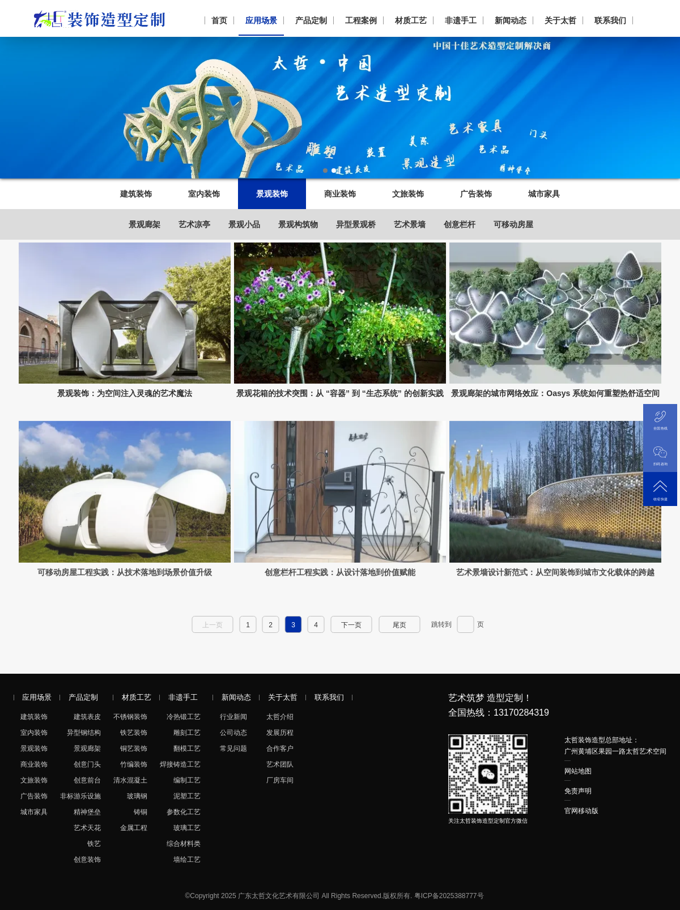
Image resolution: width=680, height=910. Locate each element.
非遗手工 (461, 20)
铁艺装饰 (133, 733)
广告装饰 (476, 193)
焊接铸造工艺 (180, 764)
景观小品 (244, 224)
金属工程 (133, 828)
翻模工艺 (187, 748)
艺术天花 (87, 828)
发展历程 (280, 733)
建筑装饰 (136, 193)
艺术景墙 (410, 224)
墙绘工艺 (187, 860)
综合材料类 (184, 844)
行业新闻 (233, 717)
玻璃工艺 (187, 828)
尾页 (399, 625)
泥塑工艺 (187, 796)
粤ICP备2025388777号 (449, 896)
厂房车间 (280, 780)
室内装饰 (204, 193)
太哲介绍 (280, 717)
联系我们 (610, 20)
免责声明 (578, 791)
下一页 (351, 625)
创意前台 (87, 780)
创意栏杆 (459, 224)
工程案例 (361, 20)
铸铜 (140, 812)
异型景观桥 (356, 224)
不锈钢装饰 (130, 717)
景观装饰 (272, 193)
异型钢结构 (84, 733)
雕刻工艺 (187, 733)
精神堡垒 (87, 812)
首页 (219, 20)
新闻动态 (510, 20)
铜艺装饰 (133, 748)
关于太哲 (560, 20)
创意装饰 (87, 860)
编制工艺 (187, 780)
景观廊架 (144, 224)
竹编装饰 (133, 764)
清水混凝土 (130, 780)
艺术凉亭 (194, 224)
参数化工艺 (184, 812)
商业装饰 (340, 193)
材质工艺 (411, 20)
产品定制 (311, 20)
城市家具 (544, 193)
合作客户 (280, 748)
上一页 (212, 625)
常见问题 (233, 748)
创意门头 (87, 764)
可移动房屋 (513, 224)
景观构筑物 (298, 224)
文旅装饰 (408, 193)
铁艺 (94, 844)
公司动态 (233, 733)
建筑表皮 (87, 717)
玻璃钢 (137, 796)
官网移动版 (581, 811)
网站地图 (578, 771)
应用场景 (261, 20)
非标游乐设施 (80, 796)
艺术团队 (280, 764)
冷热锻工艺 (184, 717)
